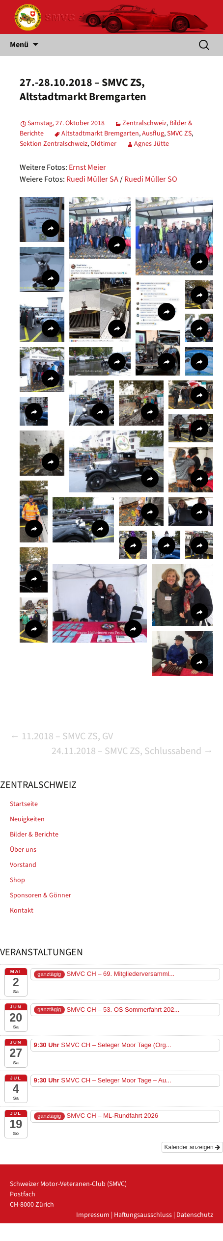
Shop (17, 880)
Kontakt (21, 911)
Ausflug (153, 133)
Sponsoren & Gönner (40, 895)
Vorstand (23, 865)
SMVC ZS (179, 133)
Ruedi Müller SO (150, 179)
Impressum (93, 1215)
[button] (42, 219)
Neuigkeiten (27, 819)
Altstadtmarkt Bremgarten (100, 133)
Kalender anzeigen (192, 1147)
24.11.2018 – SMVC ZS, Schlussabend (132, 751)
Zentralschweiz (144, 123)
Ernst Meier (87, 167)
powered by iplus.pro (182, 1236)
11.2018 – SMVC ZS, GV (61, 736)
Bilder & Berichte (34, 834)
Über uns (23, 850)
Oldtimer (103, 144)
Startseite (24, 804)
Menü (19, 44)
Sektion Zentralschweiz (53, 144)
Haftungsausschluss (143, 1215)
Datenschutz (194, 1215)
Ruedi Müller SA (92, 179)
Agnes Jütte (151, 144)
